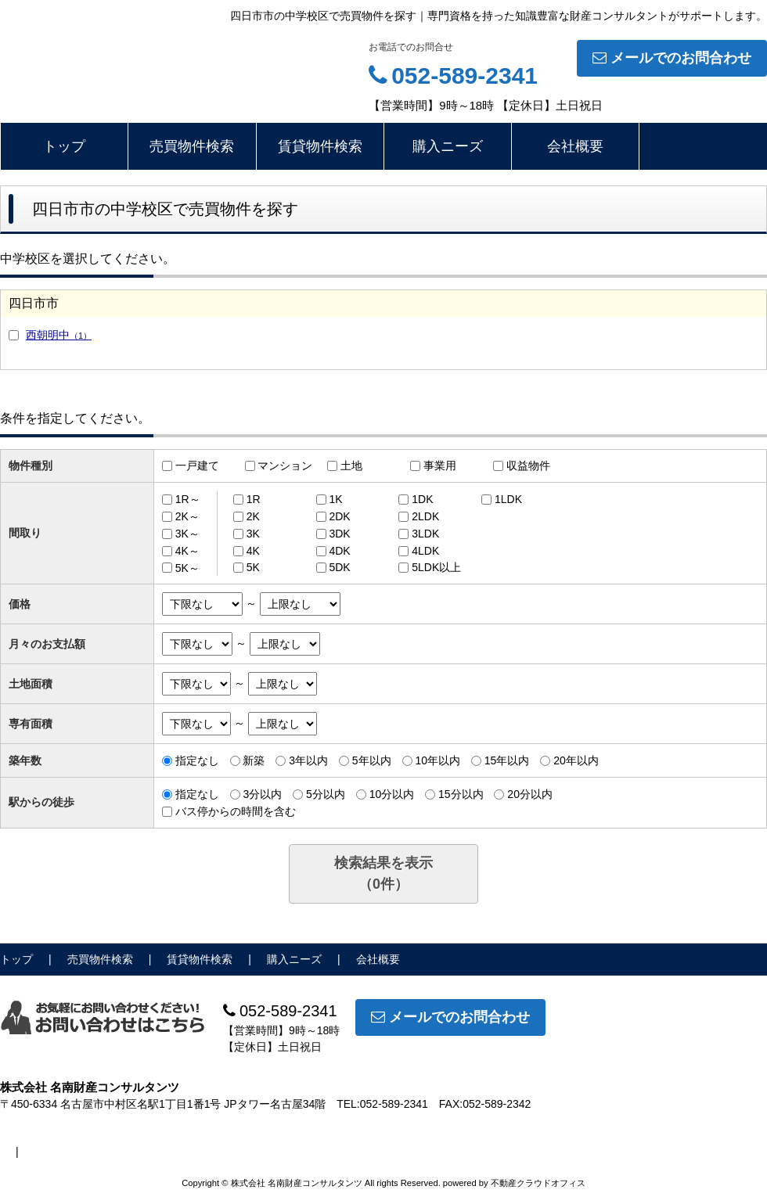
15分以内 (461, 794)
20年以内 (576, 760)
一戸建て (197, 465)
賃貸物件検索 (320, 146)
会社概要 (575, 146)
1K (335, 499)
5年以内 (371, 760)
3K (253, 533)
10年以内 (437, 760)
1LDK (508, 499)
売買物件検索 (191, 146)
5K (253, 567)
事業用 (439, 465)
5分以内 (325, 794)
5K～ (187, 567)
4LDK (425, 551)
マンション (284, 465)
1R (254, 499)
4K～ (187, 551)
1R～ (187, 499)
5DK (339, 567)
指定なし (197, 760)
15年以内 (507, 760)
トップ (64, 146)
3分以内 (262, 794)
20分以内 (530, 794)
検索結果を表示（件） (383, 873)
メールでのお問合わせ (671, 58)
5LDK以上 (436, 567)
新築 (254, 760)
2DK (339, 516)
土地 (351, 465)
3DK (339, 533)
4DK (339, 551)
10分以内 (392, 794)
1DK (422, 499)
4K (253, 551)
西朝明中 (59, 335)
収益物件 (528, 465)
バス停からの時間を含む (235, 811)
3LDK (425, 533)
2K (253, 516)
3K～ (187, 533)
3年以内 (308, 760)
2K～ (187, 516)
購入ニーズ (447, 146)
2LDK (425, 516)
